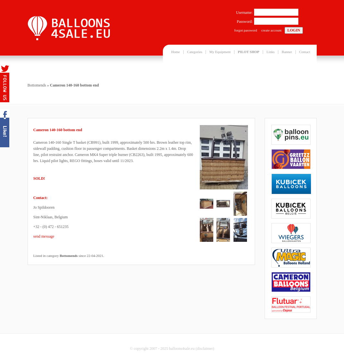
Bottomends (37, 85)
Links (271, 52)
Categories (194, 52)
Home (175, 52)
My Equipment (220, 52)
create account (271, 30)
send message (44, 236)
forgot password (245, 30)
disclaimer (205, 348)
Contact (304, 52)
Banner (287, 52)
